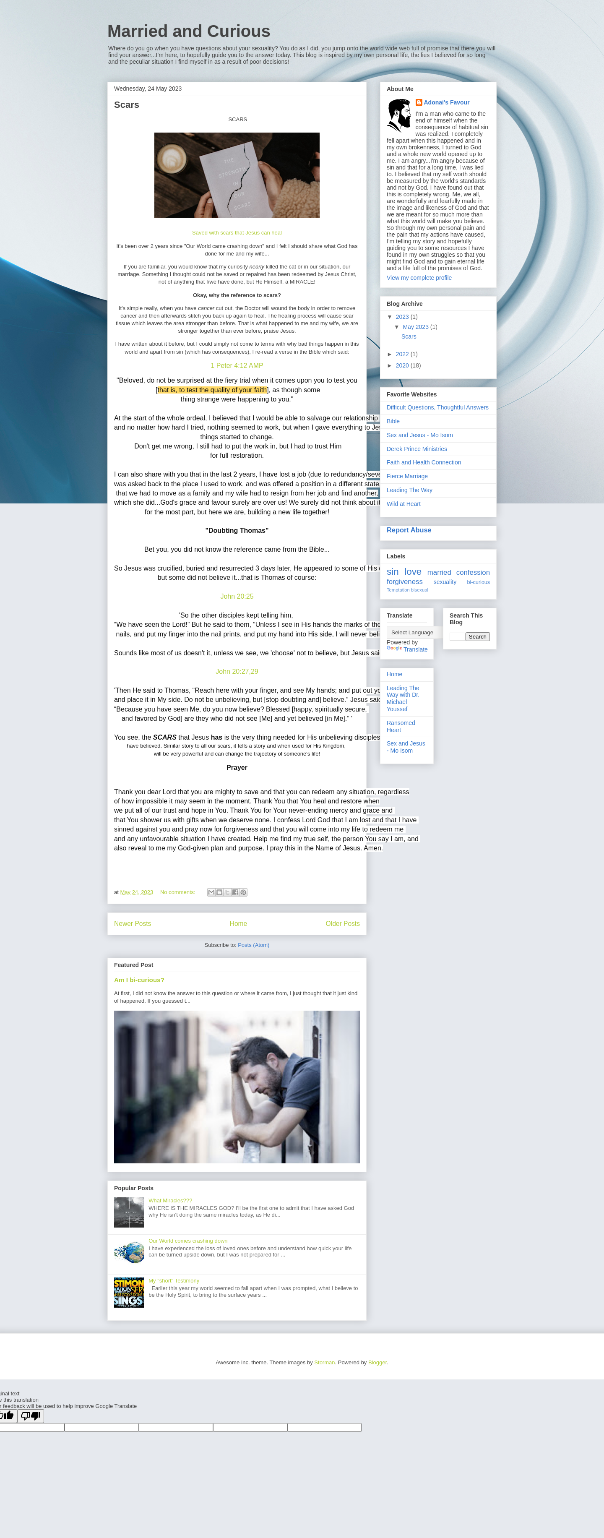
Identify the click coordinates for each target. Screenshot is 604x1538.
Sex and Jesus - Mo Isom (420, 435)
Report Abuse (409, 530)
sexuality (445, 582)
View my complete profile (419, 277)
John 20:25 (236, 596)
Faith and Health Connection (424, 462)
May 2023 (416, 326)
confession (473, 572)
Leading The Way (409, 490)
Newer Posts (132, 923)
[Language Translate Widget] (428, 632)
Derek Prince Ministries (417, 449)
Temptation (398, 589)
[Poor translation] (30, 1416)
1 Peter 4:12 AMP (237, 365)
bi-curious (478, 582)
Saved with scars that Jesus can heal (237, 232)
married (439, 572)
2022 (403, 354)
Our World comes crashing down (187, 1241)
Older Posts (343, 923)
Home (238, 923)
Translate (407, 649)
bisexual (419, 589)
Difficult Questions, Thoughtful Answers (438, 407)
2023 (403, 316)
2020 (403, 365)
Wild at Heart (404, 504)
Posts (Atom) (253, 945)
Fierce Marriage (407, 476)
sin (393, 571)
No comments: (178, 892)
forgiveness (405, 582)
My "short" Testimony (173, 1280)
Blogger (377, 1362)
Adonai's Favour (447, 102)
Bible (393, 421)
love (413, 571)
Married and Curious (189, 31)
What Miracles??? (170, 1200)
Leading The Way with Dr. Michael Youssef (403, 698)
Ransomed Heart (401, 726)
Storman (324, 1362)
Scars (126, 104)
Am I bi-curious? (139, 979)
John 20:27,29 (237, 671)
